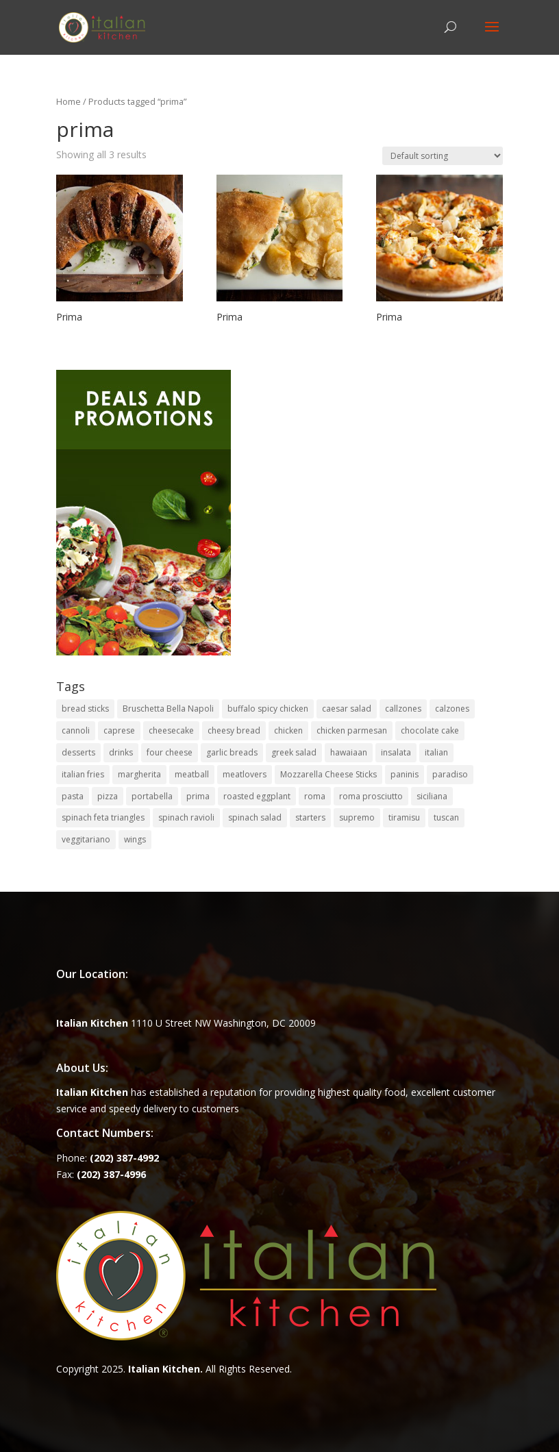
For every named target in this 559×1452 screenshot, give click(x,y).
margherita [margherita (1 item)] (139, 774)
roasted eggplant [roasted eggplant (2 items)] (256, 796)
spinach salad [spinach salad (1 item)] (255, 817)
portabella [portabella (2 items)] (152, 796)
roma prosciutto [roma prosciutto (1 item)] (371, 796)
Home (68, 101)
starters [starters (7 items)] (310, 817)
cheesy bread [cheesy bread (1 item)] (234, 730)
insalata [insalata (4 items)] (396, 752)
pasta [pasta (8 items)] (73, 796)
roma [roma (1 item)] (314, 796)
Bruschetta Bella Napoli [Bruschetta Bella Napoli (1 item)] (168, 708)
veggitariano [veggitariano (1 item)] (86, 839)
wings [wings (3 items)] (135, 839)
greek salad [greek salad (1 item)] (293, 752)
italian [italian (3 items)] (436, 752)
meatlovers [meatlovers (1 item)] (244, 774)
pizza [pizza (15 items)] (107, 796)
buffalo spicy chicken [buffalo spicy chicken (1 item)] (267, 708)
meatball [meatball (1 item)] (192, 774)
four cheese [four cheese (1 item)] (169, 752)
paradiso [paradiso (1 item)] (450, 774)
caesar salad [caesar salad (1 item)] (346, 708)
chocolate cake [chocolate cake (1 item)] (430, 730)
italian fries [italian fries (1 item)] (83, 774)
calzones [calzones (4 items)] (452, 708)
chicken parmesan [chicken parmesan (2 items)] (351, 730)
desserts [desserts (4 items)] (78, 752)
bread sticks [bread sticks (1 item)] (85, 708)
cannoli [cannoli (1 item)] (76, 730)
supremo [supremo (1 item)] (357, 817)
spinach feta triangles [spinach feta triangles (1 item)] (103, 817)
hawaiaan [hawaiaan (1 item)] (348, 752)
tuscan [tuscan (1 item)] (446, 817)
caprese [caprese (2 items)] (119, 730)
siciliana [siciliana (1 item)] (432, 796)
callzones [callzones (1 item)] (403, 708)
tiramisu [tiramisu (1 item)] (404, 817)
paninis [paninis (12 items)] (404, 774)
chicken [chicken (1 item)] (288, 730)
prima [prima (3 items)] (198, 796)
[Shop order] (442, 156)
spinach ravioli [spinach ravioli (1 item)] (186, 817)
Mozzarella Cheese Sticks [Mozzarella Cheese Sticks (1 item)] (328, 774)
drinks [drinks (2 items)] (121, 752)
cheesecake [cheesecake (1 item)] (171, 730)
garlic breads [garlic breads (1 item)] (232, 752)
